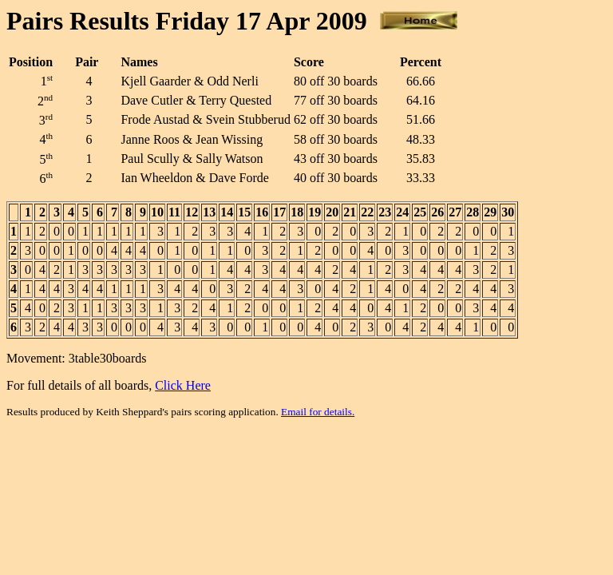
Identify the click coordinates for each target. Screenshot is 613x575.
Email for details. (317, 412)
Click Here (183, 385)
